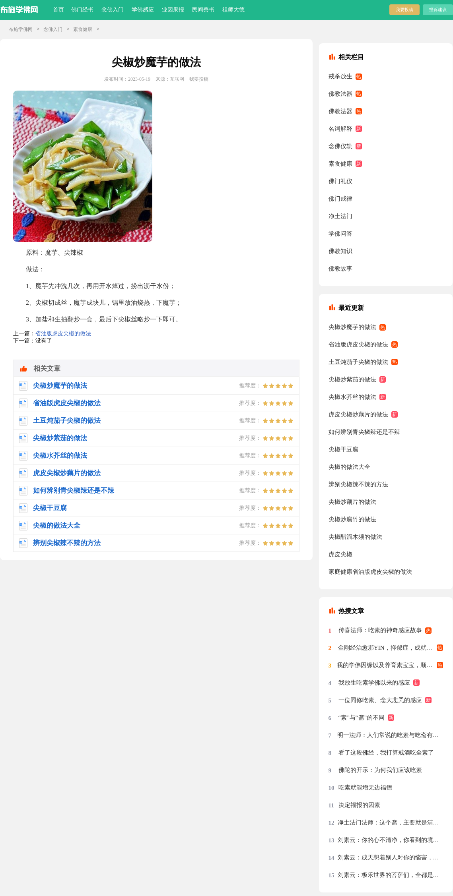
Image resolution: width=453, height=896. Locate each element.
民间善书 (203, 10)
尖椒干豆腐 (343, 449)
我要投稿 (404, 9)
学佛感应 (143, 10)
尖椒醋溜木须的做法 (355, 537)
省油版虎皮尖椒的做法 (63, 334)
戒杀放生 (340, 76)
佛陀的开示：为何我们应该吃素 (380, 770)
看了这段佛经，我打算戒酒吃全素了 (386, 752)
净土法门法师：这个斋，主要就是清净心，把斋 (390, 822)
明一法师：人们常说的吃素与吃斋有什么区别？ (390, 735)
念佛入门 (112, 10)
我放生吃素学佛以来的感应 (374, 682)
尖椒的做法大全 (349, 467)
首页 (58, 10)
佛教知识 (340, 251)
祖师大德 (233, 10)
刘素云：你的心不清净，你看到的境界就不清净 (390, 840)
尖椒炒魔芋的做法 (352, 327)
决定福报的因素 (359, 805)
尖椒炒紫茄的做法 (352, 379)
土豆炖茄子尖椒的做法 (358, 362)
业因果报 (173, 10)
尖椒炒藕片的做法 (352, 502)
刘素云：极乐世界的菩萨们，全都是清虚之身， (390, 875)
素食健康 (82, 29)
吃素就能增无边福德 (365, 787)
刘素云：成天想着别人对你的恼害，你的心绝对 (390, 857)
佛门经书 (82, 10)
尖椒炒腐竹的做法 (352, 519)
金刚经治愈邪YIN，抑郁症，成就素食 (388, 647)
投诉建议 (438, 9)
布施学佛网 (21, 29)
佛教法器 (340, 94)
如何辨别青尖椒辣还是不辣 (364, 432)
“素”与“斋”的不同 (361, 717)
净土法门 (340, 216)
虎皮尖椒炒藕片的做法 (358, 414)
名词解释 (340, 129)
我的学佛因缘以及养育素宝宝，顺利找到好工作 (390, 665)
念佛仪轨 (340, 146)
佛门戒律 (340, 198)
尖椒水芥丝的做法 (352, 397)
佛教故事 (340, 268)
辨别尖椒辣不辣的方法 (358, 484)
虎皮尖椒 (340, 554)
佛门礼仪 (340, 181)
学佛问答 (340, 233)
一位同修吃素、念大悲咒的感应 (380, 700)
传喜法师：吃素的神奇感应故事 (380, 630)
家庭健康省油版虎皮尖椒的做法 (370, 572)
